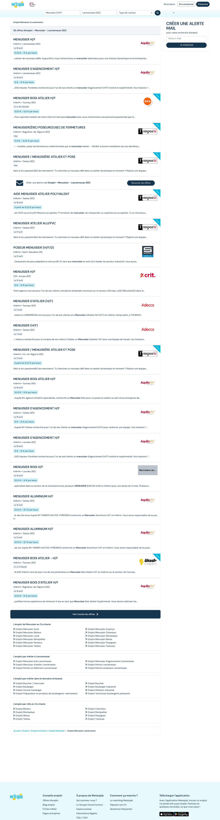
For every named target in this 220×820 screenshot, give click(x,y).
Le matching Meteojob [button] (121, 800)
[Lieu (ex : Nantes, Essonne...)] (99, 12)
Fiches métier (50, 808)
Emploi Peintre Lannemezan (102, 664)
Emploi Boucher (96, 683)
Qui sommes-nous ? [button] (86, 800)
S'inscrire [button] (203, 4)
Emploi (25, 730)
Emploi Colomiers (97, 708)
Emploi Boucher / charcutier (30, 683)
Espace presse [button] (83, 808)
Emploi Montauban (25, 712)
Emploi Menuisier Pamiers (29, 642)
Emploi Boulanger (25, 686)
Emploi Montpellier (97, 712)
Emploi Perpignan (97, 715)
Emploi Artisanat (39, 730)
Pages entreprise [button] (51, 813)
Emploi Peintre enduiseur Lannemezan (107, 668)
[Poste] (62, 12)
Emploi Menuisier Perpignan (102, 642)
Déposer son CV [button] (118, 804)
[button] (18, 796)
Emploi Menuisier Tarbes (28, 645)
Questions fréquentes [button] (121, 808)
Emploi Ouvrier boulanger (29, 690)
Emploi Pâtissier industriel (101, 690)
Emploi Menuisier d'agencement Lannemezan (111, 661)
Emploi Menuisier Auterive (101, 629)
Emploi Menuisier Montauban (102, 635)
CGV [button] (85, 817)
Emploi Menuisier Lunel (27, 635)
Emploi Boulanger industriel (102, 686)
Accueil (16, 730)
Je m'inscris (186, 45)
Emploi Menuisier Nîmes (100, 639)
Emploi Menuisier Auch (27, 629)
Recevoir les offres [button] (140, 182)
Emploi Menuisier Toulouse (101, 645)
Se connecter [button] (186, 4)
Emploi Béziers (23, 708)
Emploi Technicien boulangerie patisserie (109, 693)
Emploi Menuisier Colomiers (102, 632)
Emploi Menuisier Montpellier (30, 639)
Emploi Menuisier (57, 730)
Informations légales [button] (86, 813)
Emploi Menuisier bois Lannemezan (33, 661)
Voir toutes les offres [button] (85, 614)
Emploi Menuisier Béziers (28, 632)
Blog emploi (49, 804)
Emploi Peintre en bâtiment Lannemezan (36, 668)
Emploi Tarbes (23, 718)
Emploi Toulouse (96, 718)
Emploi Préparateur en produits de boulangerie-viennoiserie (46, 693)
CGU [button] (78, 817)
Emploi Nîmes (23, 715)
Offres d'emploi (50, 800)
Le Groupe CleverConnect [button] (89, 804)
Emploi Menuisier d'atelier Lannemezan (36, 664)
